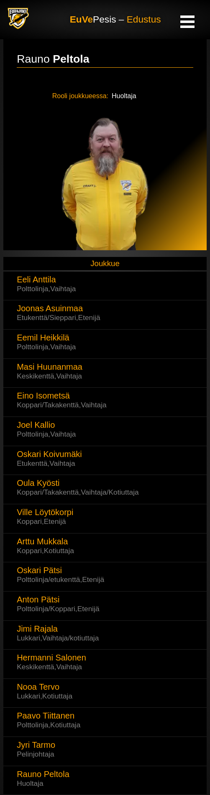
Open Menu (187, 21)
